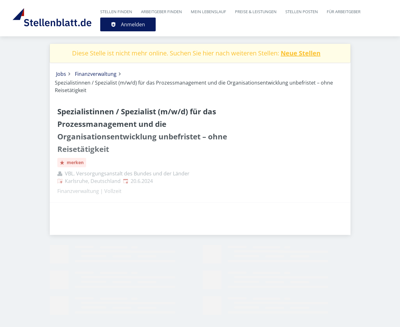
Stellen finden (116, 11)
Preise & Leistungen (256, 11)
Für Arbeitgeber (344, 11)
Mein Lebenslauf (208, 11)
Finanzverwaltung (96, 73)
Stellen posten (301, 11)
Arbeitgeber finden (161, 11)
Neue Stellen (300, 53)
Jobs (61, 73)
